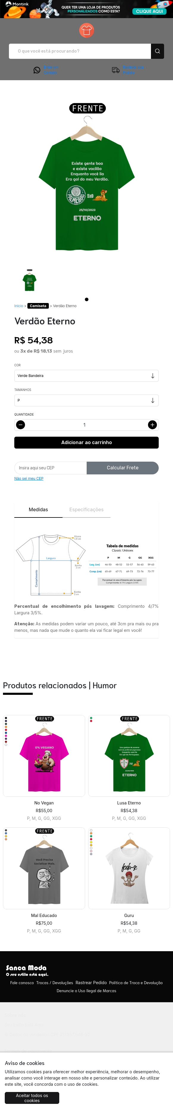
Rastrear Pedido (91, 982)
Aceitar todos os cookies (32, 1098)
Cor (17, 365)
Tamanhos (22, 390)
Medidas (38, 509)
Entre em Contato (45, 70)
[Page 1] (86, 299)
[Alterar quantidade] (86, 424)
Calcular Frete (122, 468)
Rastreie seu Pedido (127, 70)
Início (18, 306)
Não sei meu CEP (28, 478)
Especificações (86, 509)
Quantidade (24, 414)
